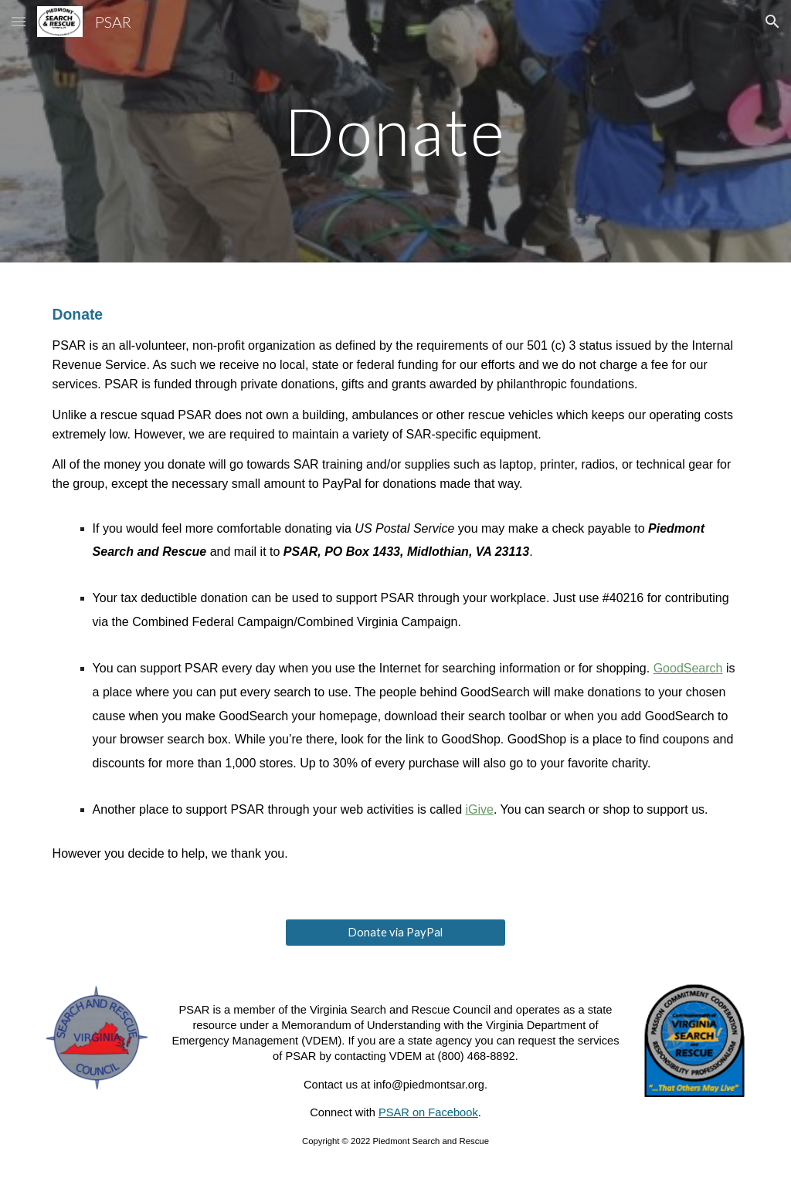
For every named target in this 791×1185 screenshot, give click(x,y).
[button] (18, 21)
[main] (395, 131)
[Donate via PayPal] (395, 932)
